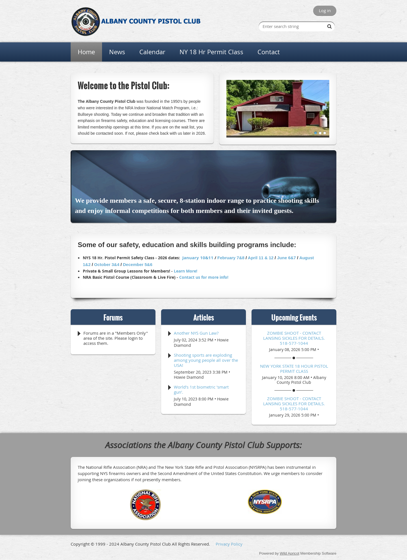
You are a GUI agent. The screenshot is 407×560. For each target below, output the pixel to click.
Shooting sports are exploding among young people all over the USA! (206, 360)
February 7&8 (230, 257)
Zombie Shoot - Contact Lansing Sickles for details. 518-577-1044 (294, 338)
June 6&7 (286, 257)
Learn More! (185, 271)
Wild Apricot (289, 553)
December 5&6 (137, 264)
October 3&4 (106, 264)
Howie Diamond (189, 377)
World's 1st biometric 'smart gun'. (201, 389)
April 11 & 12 (261, 257)
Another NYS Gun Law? (196, 333)
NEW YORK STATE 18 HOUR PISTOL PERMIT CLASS (294, 368)
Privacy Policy (229, 544)
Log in (325, 10)
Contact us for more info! (203, 277)
